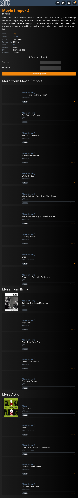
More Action (11, 394)
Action (15, 36)
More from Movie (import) (23, 81)
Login (15, 34)
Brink (15, 44)
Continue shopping (39, 57)
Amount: (5, 62)
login (73, 102)
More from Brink (15, 289)
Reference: (6, 67)
